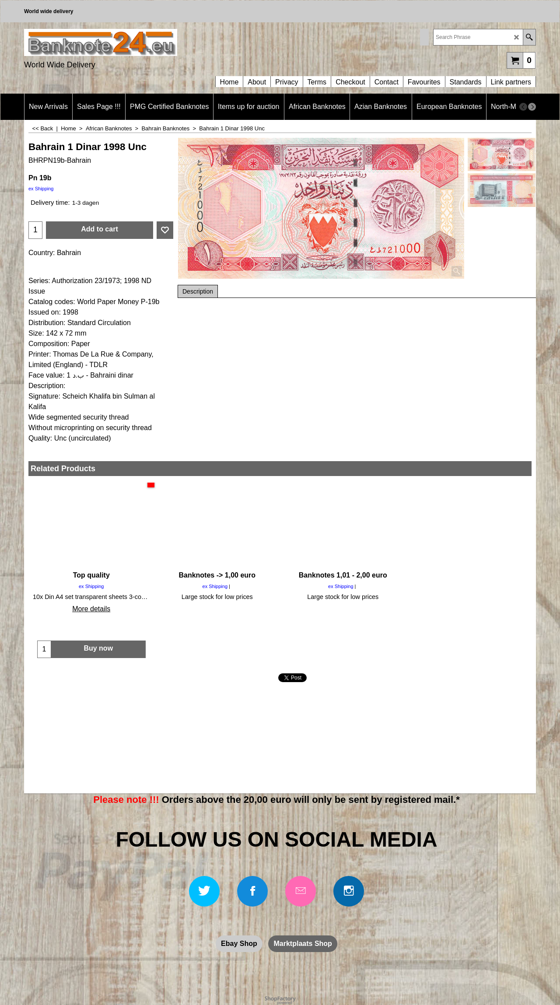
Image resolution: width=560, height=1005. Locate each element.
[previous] (523, 107)
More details (91, 609)
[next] (532, 107)
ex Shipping (41, 188)
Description (197, 291)
